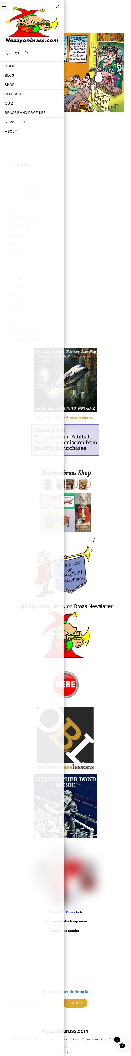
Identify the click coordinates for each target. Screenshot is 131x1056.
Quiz (9, 103)
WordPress (72, 1039)
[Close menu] (57, 7)
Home (10, 66)
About (33, 131)
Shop (9, 85)
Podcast (13, 94)
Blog (9, 76)
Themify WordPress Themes (101, 1039)
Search (75, 1003)
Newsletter (17, 122)
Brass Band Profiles (25, 113)
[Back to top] (65, 1052)
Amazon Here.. (79, 418)
